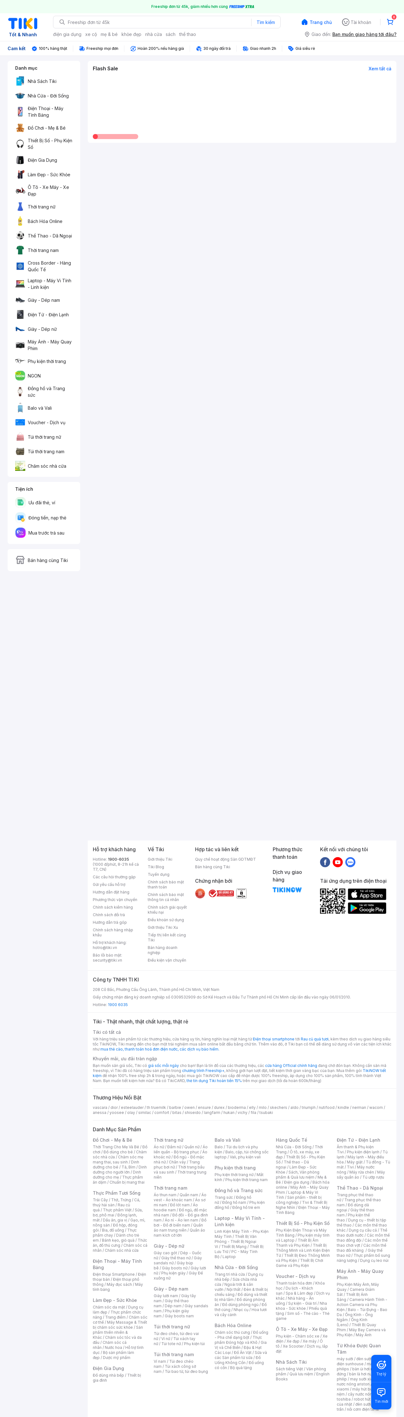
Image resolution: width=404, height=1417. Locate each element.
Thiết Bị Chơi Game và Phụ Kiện (299, 1263)
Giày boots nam (179, 1316)
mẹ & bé (109, 34)
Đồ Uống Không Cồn (238, 1360)
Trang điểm (115, 1317)
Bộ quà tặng (241, 1367)
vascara (100, 1107)
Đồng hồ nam (234, 1202)
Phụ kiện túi (194, 1343)
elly (252, 1107)
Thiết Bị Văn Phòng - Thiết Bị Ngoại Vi (236, 1241)
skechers (278, 1107)
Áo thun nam (165, 1194)
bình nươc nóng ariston (364, 1381)
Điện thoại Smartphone (114, 1274)
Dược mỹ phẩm (116, 1357)
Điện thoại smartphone (273, 1039)
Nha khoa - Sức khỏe (301, 1306)
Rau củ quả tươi (315, 1039)
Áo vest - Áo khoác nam (180, 1197)
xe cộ (91, 34)
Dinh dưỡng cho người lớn (120, 1169)
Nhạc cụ (241, 1309)
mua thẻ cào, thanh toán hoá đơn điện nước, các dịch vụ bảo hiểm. (159, 1049)
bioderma (237, 1107)
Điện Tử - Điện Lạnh (358, 1140)
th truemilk (156, 1107)
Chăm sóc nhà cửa (122, 1250)
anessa (99, 1112)
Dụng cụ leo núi (374, 1260)
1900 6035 (118, 1004)
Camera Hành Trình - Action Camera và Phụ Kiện (362, 1304)
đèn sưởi (364, 1358)
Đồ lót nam (180, 1205)
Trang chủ (321, 22)
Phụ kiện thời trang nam (246, 1179)
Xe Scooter (293, 1346)
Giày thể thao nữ (176, 1258)
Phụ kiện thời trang (235, 1167)
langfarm (212, 1112)
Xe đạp (293, 1341)
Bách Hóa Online (233, 1325)
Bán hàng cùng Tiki (212, 866)
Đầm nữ (174, 1147)
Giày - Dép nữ (169, 1246)
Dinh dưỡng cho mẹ (117, 1175)
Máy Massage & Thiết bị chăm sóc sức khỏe (120, 1325)
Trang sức (224, 1197)
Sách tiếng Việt (289, 1369)
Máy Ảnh (363, 1334)
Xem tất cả (380, 68)
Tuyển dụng (158, 874)
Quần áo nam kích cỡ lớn (179, 1233)
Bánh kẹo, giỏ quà (118, 1240)
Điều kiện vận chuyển (167, 960)
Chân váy (177, 1162)
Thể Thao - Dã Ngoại (360, 1188)
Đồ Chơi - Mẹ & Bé (112, 1140)
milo (263, 1107)
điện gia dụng (67, 34)
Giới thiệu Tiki (160, 859)
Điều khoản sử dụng (166, 919)
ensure (204, 1107)
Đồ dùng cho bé (118, 1152)
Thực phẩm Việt (117, 1210)
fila (253, 1112)
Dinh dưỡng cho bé (116, 1164)
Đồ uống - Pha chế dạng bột (241, 1335)
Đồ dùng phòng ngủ (240, 1304)
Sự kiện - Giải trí (302, 1303)
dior (114, 1107)
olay (131, 1112)
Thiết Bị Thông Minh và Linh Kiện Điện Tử (303, 1250)
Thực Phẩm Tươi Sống (116, 1193)
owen (189, 1107)
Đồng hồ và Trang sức (239, 1190)
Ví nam (160, 1361)
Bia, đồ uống (113, 1230)
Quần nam (189, 1194)
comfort (161, 1112)
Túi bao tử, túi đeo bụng (186, 1371)
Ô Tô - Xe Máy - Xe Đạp (302, 1329)
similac (144, 1112)
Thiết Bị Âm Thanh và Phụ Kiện (297, 1243)
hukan (229, 1112)
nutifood (327, 1107)
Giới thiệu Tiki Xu (163, 927)
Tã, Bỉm (128, 1167)
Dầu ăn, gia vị (115, 1220)
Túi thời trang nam (174, 1354)
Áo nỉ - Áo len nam (181, 1220)
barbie (175, 1107)
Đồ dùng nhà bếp (108, 1375)
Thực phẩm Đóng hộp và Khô (238, 1340)
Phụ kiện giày (173, 1273)
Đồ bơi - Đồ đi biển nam (180, 1222)
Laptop (229, 1256)
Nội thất (234, 1289)
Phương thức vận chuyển (115, 899)
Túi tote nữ (171, 1343)
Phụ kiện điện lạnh (363, 1152)
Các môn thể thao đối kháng (361, 1248)
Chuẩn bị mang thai (127, 1182)
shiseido (193, 1112)
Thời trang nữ (168, 1140)
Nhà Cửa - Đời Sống (236, 1267)
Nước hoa (113, 1347)
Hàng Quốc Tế (291, 1140)
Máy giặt (355, 1162)
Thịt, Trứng (121, 1199)
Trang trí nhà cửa (230, 1274)
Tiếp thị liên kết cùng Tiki (167, 937)
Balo (219, 1147)
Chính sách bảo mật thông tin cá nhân (166, 897)
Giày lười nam (166, 1295)
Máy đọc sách (119, 1284)
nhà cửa (153, 34)
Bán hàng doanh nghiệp (162, 950)
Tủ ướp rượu (373, 1177)
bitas (176, 1112)
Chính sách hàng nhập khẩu (113, 932)
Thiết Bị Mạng (234, 1246)
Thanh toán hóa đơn (294, 1283)
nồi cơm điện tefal (363, 1409)
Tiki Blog (156, 866)
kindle (343, 1107)
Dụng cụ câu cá (363, 1230)
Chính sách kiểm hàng (113, 907)
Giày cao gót (165, 1252)
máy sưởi (345, 1358)
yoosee (117, 1112)
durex (219, 1107)
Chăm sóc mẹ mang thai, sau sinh (118, 1159)
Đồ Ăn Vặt (243, 1352)
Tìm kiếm (266, 22)
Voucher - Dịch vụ (295, 1276)
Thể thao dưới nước (362, 1233)
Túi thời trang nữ (172, 1326)
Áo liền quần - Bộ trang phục (181, 1149)
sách (170, 34)
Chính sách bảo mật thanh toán (166, 884)
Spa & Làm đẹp (299, 1293)
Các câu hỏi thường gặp (114, 877)
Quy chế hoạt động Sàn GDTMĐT (225, 859)
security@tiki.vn (107, 960)
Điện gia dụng (296, 1182)
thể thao (187, 34)
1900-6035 (118, 859)
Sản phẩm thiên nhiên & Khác (118, 1332)
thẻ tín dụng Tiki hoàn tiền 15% (214, 1080)
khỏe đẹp (131, 34)
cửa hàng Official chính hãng (291, 1065)
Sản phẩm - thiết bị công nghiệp (299, 1200)
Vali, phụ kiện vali (245, 1157)
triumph (309, 1107)
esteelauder (132, 1107)
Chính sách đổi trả (109, 914)
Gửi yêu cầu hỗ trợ (109, 884)
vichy (242, 1112)
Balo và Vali (228, 1140)
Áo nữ (159, 1147)
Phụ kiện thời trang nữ (234, 1174)
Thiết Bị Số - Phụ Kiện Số (303, 1223)
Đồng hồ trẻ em (246, 1207)
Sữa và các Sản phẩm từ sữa (241, 1355)
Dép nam (173, 1305)
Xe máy (310, 1341)
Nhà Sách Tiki (291, 1362)
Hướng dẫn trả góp (110, 922)
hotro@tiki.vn (105, 947)
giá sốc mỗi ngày (163, 1065)
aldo (294, 1107)
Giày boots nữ (174, 1268)
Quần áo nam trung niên (178, 1228)
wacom (376, 1107)
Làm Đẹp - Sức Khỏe (115, 1300)
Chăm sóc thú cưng (232, 1332)
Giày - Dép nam (171, 1288)
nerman (359, 1107)
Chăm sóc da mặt (109, 1307)
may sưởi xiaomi (365, 1379)
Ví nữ (165, 1338)
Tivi (350, 1167)
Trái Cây (100, 1199)
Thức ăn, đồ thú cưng (120, 1243)
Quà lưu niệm (301, 1374)
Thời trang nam (170, 1188)
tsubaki (266, 1112)
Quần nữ (191, 1147)
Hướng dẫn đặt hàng (111, 892)
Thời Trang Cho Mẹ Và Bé (116, 1147)
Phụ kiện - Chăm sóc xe (297, 1336)
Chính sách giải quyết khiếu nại (167, 910)
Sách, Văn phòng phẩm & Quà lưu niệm (297, 1175)
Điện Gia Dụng (108, 1368)
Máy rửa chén (361, 1172)
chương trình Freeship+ (203, 1070)
